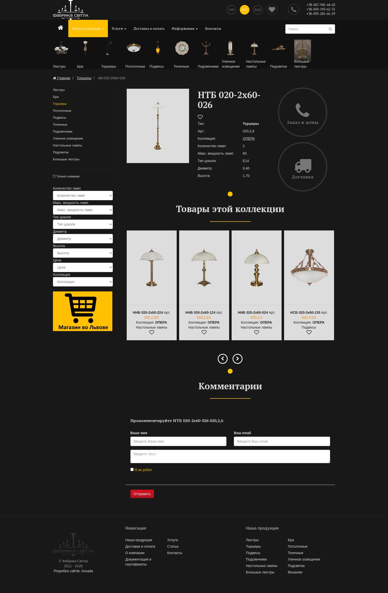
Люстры (59, 90)
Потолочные (62, 111)
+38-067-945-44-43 (321, 4)
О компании (135, 553)
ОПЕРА (249, 139)
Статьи (172, 547)
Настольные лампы (67, 145)
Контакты (213, 28)
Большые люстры (66, 159)
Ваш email (242, 433)
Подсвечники (62, 132)
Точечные (60, 125)
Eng (257, 10)
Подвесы (59, 118)
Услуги (119, 28)
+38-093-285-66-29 (320, 13)
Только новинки (66, 176)
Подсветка (61, 152)
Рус (244, 10)
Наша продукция (88, 28)
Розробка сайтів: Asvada (73, 571)
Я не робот (141, 470)
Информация (185, 28)
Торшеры (60, 104)
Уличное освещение (68, 139)
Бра (56, 97)
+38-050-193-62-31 (320, 9)
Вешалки (295, 572)
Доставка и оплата (149, 28)
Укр (231, 10)
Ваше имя (138, 433)
